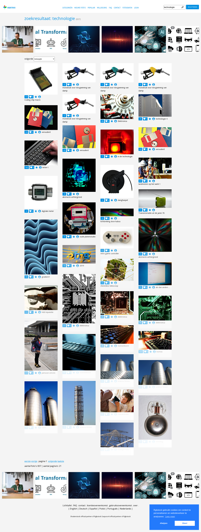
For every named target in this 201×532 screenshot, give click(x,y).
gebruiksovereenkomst (120, 505)
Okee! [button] (184, 523)
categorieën (67, 7)
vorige (34, 461)
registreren (192, 7)
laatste (60, 461)
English (73, 508)
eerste (27, 461)
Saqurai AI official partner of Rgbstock (116, 516)
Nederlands (125, 508)
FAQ (110, 7)
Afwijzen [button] (163, 523)
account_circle (39, 96)
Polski (102, 508)
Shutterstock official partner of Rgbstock (85, 516)
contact (117, 7)
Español (93, 508)
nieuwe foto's (80, 7)
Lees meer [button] (170, 516)
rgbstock (9, 7)
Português (112, 508)
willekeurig (102, 7)
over (135, 505)
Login (136, 7)
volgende (52, 461)
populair (91, 7)
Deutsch (83, 508)
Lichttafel (67, 505)
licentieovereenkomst (97, 505)
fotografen (127, 7)
